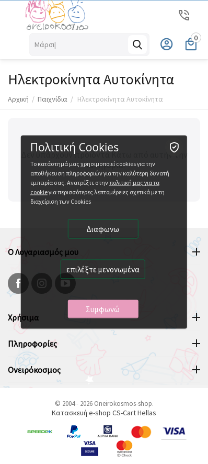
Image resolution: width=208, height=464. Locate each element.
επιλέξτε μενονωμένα (103, 269)
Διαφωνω (102, 229)
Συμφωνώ (103, 309)
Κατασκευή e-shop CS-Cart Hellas (104, 412)
